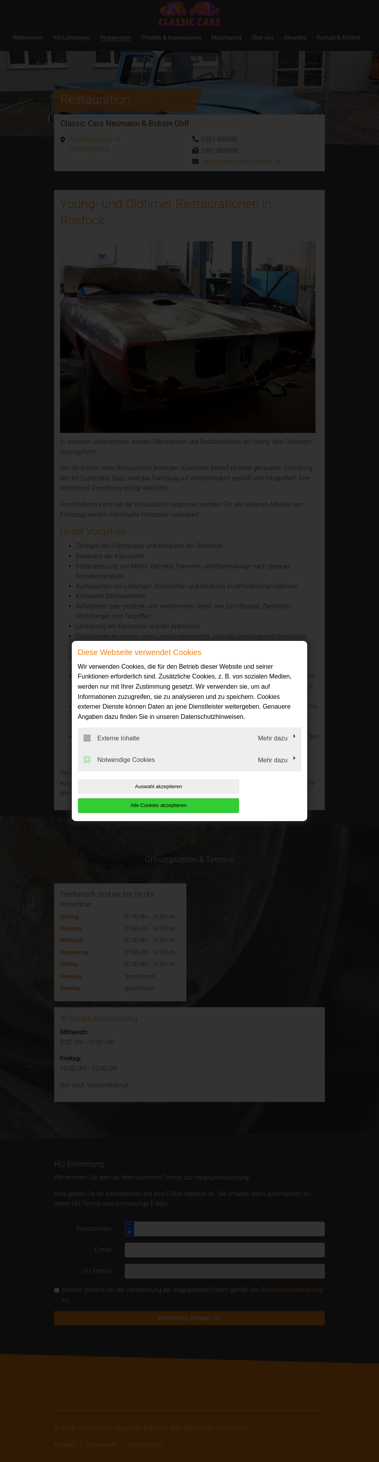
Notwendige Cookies (119, 769)
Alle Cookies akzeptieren (251, 796)
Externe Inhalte (112, 747)
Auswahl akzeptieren (127, 796)
